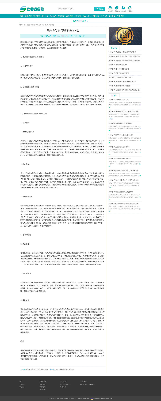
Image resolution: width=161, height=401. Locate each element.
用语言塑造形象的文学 (122, 147)
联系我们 (130, 11)
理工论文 (86, 16)
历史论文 (77, 16)
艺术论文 (53, 16)
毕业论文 (120, 16)
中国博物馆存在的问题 (123, 86)
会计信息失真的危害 (122, 73)
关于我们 (117, 11)
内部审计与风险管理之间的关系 (126, 52)
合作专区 (42, 387)
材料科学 (34, 25)
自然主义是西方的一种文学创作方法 (126, 180)
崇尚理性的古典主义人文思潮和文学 (126, 170)
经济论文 (28, 16)
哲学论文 (61, 16)
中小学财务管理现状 (122, 69)
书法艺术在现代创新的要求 (124, 192)
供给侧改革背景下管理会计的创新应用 (128, 60)
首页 (22, 16)
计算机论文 (95, 16)
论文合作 (123, 11)
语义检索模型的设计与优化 (124, 123)
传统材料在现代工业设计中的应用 (37, 369)
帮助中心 (42, 389)
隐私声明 (42, 384)
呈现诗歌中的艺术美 (121, 99)
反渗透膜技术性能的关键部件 (65, 369)
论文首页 (110, 11)
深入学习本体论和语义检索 (124, 135)
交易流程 (63, 387)
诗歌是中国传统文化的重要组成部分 (126, 111)
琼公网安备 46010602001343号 (101, 398)
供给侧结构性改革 (121, 65)
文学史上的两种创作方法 (123, 159)
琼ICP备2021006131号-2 (83, 398)
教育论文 (112, 16)
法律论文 (69, 16)
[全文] (111, 119)
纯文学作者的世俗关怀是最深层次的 (126, 204)
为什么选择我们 (65, 384)
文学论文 (45, 16)
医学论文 (104, 16)
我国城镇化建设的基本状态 (124, 77)
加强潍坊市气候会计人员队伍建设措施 (128, 90)
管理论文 (36, 16)
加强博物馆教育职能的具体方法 (126, 81)
